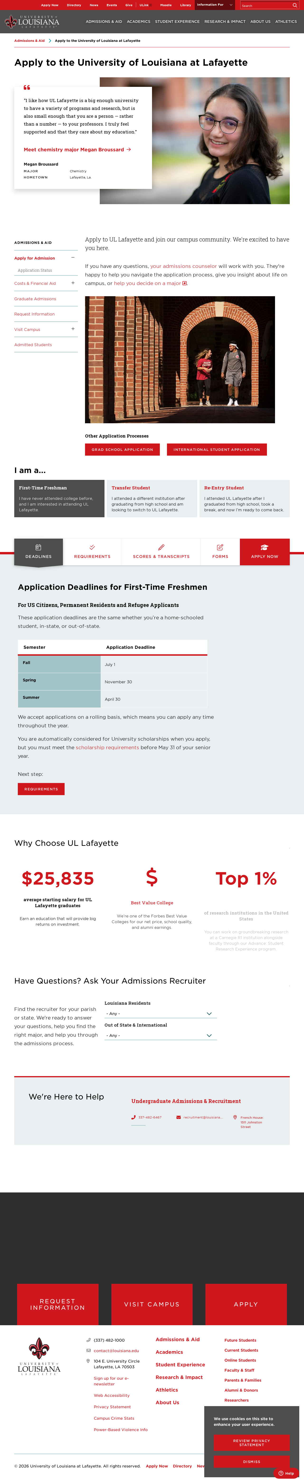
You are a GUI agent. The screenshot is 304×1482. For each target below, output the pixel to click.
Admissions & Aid (104, 21)
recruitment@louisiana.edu (204, 1117)
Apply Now (49, 5)
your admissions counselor (184, 266)
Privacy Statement (112, 1406)
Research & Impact (225, 21)
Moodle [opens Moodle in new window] (166, 5)
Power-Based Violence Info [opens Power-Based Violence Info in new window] (121, 1429)
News (94, 5)
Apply (246, 1304)
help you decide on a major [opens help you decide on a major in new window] (147, 283)
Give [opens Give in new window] (129, 5)
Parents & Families (242, 1380)
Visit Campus (27, 329)
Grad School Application (122, 450)
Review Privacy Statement (252, 1443)
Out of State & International (135, 1025)
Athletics (286, 21)
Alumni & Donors (241, 1390)
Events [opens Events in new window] (112, 5)
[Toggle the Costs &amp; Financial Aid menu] (71, 283)
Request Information (34, 313)
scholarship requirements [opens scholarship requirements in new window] (107, 747)
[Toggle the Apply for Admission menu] (71, 258)
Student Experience (177, 21)
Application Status (35, 270)
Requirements (41, 789)
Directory (74, 5)
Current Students (241, 1350)
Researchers (236, 1400)
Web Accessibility (112, 1395)
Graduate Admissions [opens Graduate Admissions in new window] (35, 298)
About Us (260, 21)
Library (185, 5)
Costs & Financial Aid (35, 283)
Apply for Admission (34, 258)
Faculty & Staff (239, 1370)
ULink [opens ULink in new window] (144, 5)
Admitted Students (33, 344)
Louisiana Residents (127, 1003)
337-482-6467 (150, 1117)
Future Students (240, 1340)
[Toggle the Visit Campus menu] (71, 329)
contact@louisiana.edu (116, 1350)
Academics (138, 21)
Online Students (240, 1360)
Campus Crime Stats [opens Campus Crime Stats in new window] (114, 1418)
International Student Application (217, 450)
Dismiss (252, 1462)
